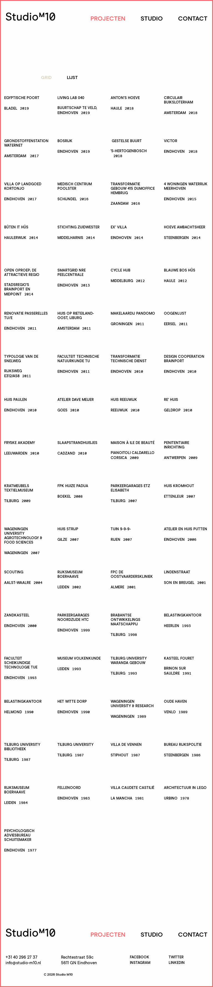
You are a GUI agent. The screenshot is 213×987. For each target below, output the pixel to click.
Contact (192, 19)
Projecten (107, 19)
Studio (152, 19)
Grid (46, 77)
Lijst (72, 77)
